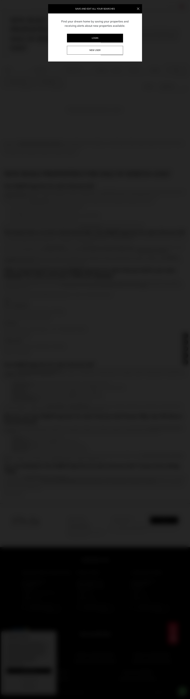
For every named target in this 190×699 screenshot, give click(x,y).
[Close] (138, 8)
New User (95, 50)
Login (95, 38)
